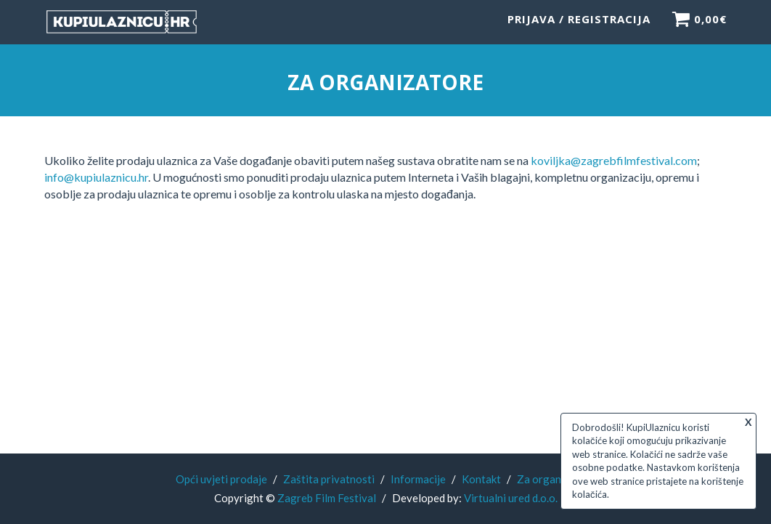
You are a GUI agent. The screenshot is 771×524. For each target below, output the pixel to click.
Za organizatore (556, 478)
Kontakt (481, 478)
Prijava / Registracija (578, 25)
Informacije (418, 478)
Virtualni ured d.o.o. (511, 497)
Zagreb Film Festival (326, 497)
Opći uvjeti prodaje (221, 478)
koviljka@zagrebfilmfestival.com (614, 160)
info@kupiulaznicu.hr (96, 177)
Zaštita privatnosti (329, 478)
